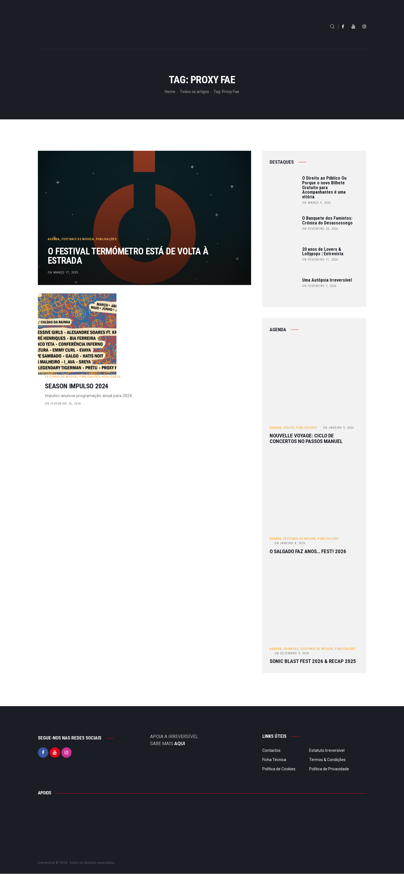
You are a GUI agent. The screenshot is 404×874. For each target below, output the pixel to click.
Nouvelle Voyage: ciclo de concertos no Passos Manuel (306, 438)
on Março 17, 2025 (63, 272)
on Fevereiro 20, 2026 (320, 229)
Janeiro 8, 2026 (289, 543)
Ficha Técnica (274, 759)
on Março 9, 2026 (316, 203)
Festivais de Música (78, 236)
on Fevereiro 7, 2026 (319, 286)
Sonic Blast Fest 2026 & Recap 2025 (313, 661)
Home (170, 91)
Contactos (271, 750)
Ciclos (288, 428)
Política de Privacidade (329, 769)
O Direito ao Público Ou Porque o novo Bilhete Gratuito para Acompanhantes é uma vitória (324, 188)
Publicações (106, 236)
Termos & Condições (327, 759)
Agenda (54, 236)
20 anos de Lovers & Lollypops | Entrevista (322, 252)
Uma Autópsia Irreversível (327, 280)
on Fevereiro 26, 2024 (133, 347)
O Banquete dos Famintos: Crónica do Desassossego (327, 221)
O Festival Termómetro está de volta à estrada (139, 254)
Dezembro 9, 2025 (291, 653)
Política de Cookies (278, 769)
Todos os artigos (194, 91)
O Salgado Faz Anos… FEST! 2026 (308, 551)
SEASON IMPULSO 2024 (146, 329)
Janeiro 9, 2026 (338, 428)
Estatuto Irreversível (327, 750)
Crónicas (291, 649)
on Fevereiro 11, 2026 (320, 259)
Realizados (181, 320)
